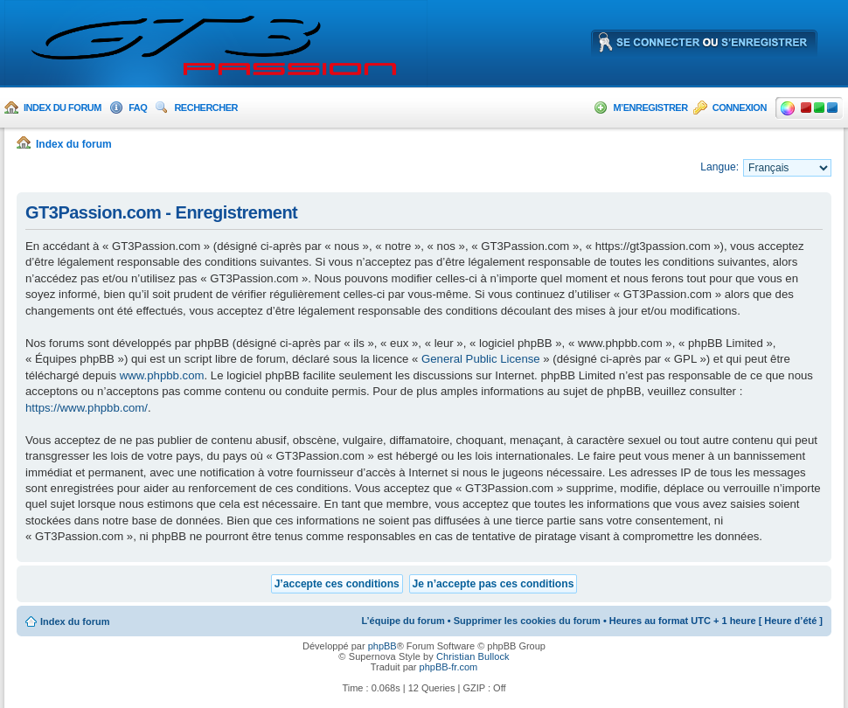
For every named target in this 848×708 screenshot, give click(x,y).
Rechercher (206, 107)
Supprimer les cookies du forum (527, 620)
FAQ (138, 107)
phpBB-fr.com (449, 667)
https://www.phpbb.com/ (86, 407)
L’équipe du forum (402, 620)
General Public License (480, 358)
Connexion (739, 107)
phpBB (382, 646)
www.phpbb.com (162, 375)
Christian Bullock (473, 656)
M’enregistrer (650, 107)
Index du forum (62, 107)
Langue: (719, 167)
